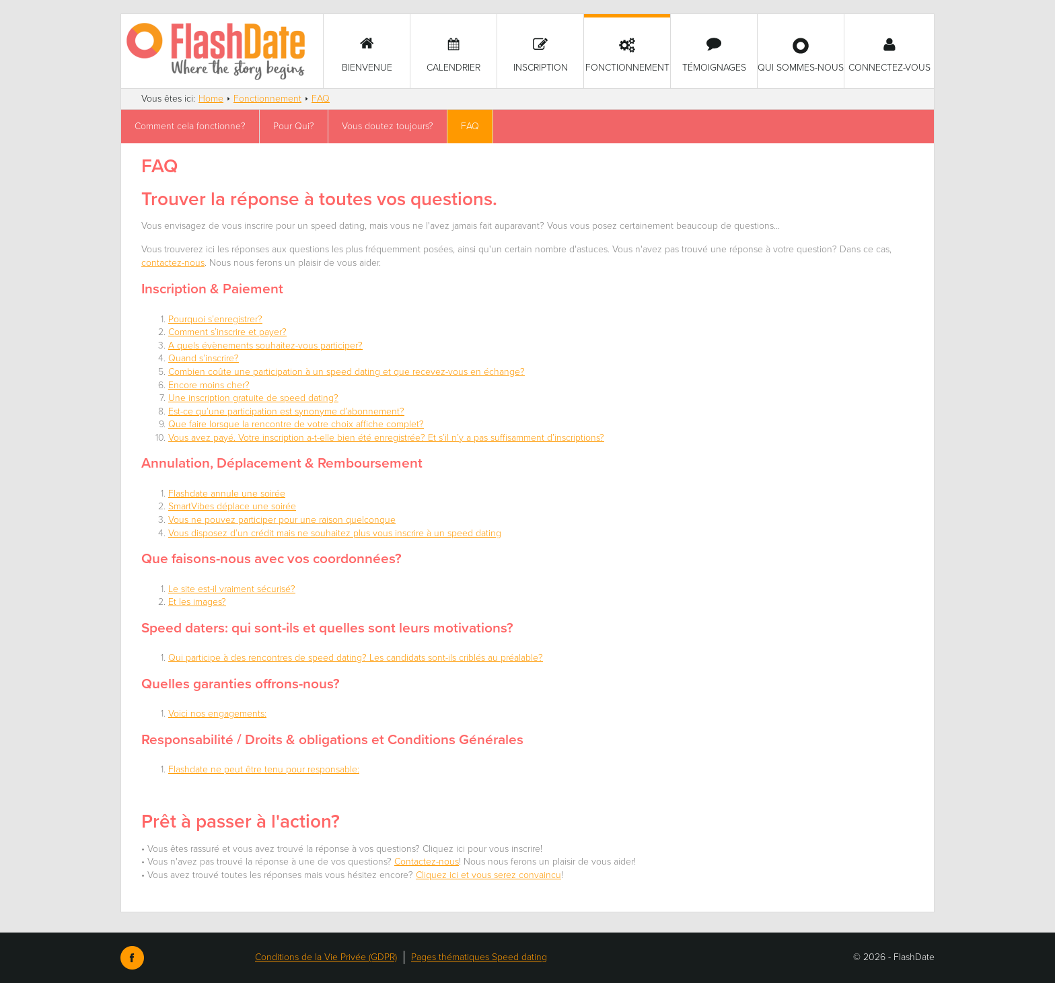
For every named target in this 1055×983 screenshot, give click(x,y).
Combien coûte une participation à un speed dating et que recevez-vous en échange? (346, 371)
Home (210, 98)
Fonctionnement (267, 98)
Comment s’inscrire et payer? (227, 332)
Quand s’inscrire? (203, 358)
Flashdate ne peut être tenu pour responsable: (263, 769)
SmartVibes (222, 51)
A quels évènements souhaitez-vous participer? (265, 345)
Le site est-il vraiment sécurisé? (231, 589)
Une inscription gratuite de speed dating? (253, 398)
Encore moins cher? (209, 385)
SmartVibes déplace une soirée (232, 506)
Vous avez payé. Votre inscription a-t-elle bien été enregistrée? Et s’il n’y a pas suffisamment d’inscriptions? (386, 437)
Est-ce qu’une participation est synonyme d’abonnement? (286, 411)
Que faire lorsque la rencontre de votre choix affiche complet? (296, 424)
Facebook (132, 958)
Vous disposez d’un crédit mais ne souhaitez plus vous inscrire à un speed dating (334, 533)
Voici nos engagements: (217, 713)
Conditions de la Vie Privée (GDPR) (326, 957)
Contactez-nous (426, 861)
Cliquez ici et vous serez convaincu (488, 875)
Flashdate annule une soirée (226, 493)
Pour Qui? (293, 126)
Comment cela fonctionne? (190, 126)
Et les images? (197, 602)
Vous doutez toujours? (387, 126)
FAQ (321, 98)
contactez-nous (173, 262)
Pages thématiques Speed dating (479, 957)
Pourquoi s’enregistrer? (215, 319)
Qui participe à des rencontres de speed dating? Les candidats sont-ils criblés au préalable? (355, 657)
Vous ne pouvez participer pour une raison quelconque (282, 519)
